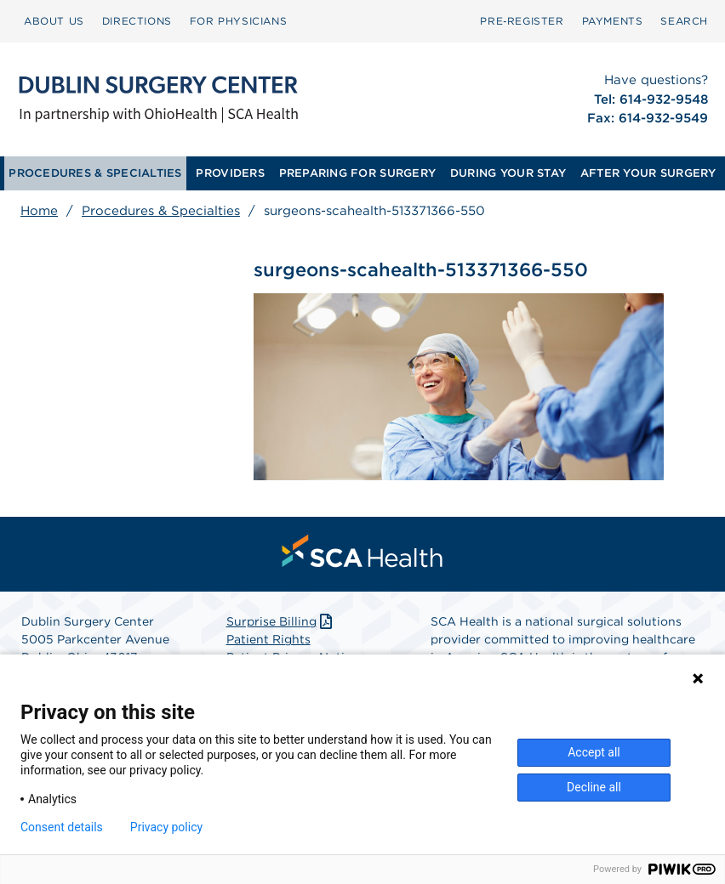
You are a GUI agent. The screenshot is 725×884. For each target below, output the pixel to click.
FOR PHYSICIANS (238, 20)
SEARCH (684, 20)
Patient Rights (268, 639)
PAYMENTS (612, 20)
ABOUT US (54, 20)
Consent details (61, 827)
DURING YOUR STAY (508, 173)
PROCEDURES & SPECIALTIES (95, 173)
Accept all (594, 752)
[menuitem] (54, 21)
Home (39, 210)
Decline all (594, 787)
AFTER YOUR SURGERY (648, 173)
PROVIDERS (230, 173)
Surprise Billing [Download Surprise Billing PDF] (281, 621)
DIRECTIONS (137, 20)
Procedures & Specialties (161, 210)
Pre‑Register (521, 20)
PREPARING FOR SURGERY (357, 173)
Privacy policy (166, 827)
